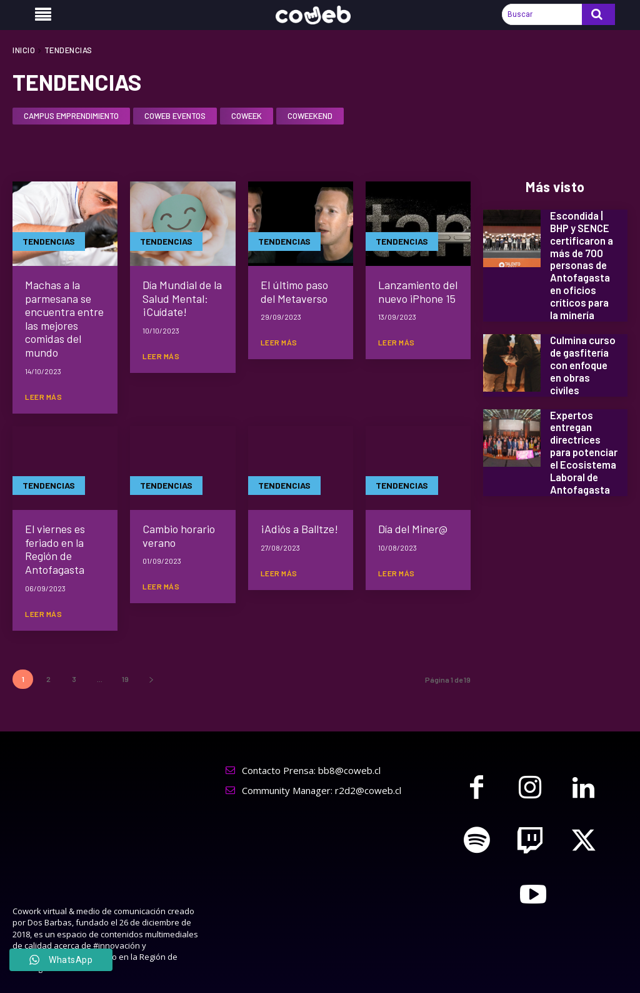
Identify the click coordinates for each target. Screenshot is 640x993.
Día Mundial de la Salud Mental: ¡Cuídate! (182, 298)
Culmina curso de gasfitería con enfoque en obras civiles (582, 360)
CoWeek (246, 116)
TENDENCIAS (48, 241)
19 (125, 679)
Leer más (43, 396)
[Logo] (320, 15)
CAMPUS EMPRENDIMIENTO (71, 116)
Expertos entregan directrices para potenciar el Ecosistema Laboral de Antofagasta (583, 444)
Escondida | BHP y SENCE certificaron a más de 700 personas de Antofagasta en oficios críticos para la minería (581, 264)
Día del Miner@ (413, 529)
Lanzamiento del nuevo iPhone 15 (418, 291)
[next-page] (151, 679)
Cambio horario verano (178, 535)
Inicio (23, 50)
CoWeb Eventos (175, 116)
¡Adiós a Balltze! (299, 529)
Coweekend (310, 116)
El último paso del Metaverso (294, 291)
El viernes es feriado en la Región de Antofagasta (55, 549)
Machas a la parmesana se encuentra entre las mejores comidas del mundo (64, 318)
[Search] (598, 14)
